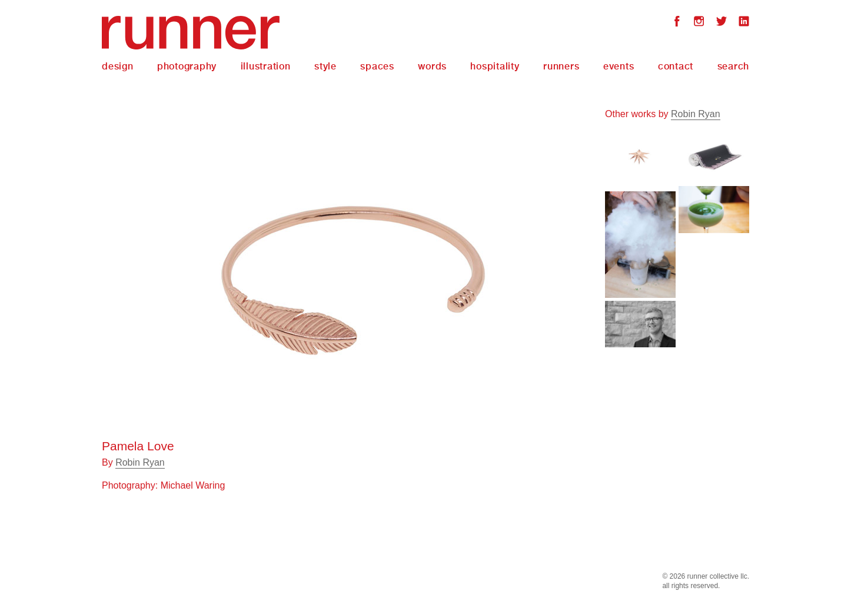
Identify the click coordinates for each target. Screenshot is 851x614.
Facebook (677, 22)
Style (325, 66)
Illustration (266, 66)
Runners (561, 66)
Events (618, 66)
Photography (187, 66)
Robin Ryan (140, 462)
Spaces (377, 66)
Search (733, 66)
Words (432, 66)
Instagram (699, 22)
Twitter (721, 22)
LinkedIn (744, 22)
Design (118, 66)
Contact (675, 66)
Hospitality (494, 66)
